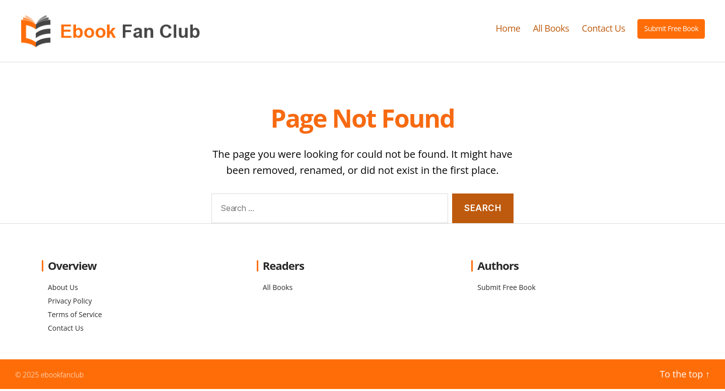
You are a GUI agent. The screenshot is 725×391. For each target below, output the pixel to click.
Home (508, 29)
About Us (63, 290)
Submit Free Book (671, 29)
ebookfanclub (62, 377)
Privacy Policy (70, 303)
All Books (551, 29)
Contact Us (603, 29)
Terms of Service (75, 317)
